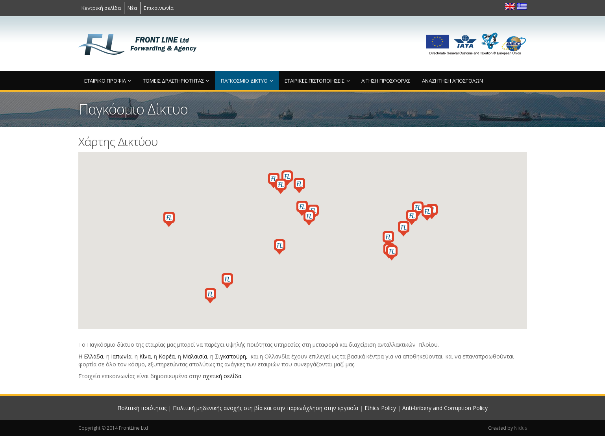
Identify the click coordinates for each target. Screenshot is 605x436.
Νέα (132, 7)
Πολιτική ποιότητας (142, 408)
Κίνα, (145, 356)
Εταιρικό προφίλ (107, 80)
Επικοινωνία (159, 7)
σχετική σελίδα (222, 376)
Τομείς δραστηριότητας (176, 80)
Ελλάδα (93, 356)
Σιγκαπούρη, (231, 356)
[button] (302, 208)
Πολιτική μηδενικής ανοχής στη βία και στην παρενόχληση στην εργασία (265, 408)
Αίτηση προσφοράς (385, 80)
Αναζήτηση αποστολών (452, 80)
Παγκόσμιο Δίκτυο (247, 80)
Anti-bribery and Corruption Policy (445, 408)
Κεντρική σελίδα (101, 7)
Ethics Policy (380, 408)
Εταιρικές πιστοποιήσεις (317, 80)
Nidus (520, 428)
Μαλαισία (195, 356)
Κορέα (167, 356)
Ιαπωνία (121, 356)
